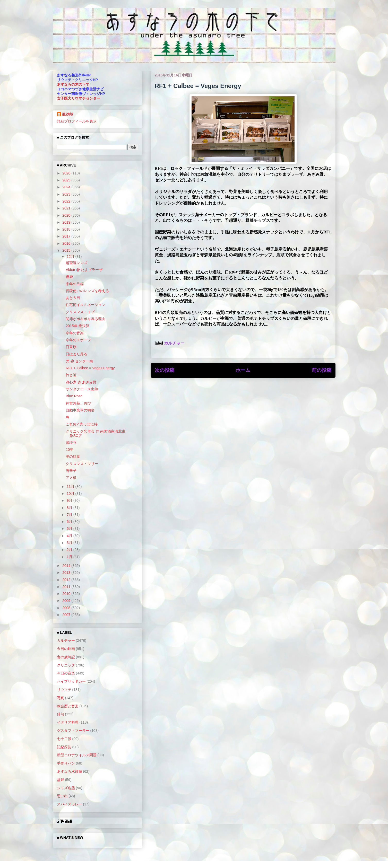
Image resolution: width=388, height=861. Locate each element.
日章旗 (71, 347)
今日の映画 (66, 649)
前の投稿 (321, 370)
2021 (66, 208)
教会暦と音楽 (68, 706)
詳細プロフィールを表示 (77, 121)
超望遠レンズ (76, 263)
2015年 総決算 (77, 326)
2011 (66, 587)
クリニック (66, 665)
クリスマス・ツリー (82, 464)
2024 (66, 187)
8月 (70, 508)
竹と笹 (71, 375)
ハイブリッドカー (71, 681)
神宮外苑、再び (78, 403)
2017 (66, 236)
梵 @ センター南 (79, 361)
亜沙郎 (67, 114)
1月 (70, 557)
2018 (66, 229)
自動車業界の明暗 (80, 410)
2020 (66, 215)
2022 (66, 201)
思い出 (62, 796)
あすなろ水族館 (69, 771)
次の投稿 (164, 370)
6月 (70, 522)
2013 (66, 572)
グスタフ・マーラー (73, 730)
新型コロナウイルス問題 (77, 755)
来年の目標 (75, 284)
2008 (66, 608)
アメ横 (71, 478)
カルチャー (174, 343)
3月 (70, 543)
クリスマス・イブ (80, 312)
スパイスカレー (69, 804)
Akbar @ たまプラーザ (84, 270)
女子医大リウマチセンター (78, 98)
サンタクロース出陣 (82, 389)
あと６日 (73, 298)
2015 (66, 250)
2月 (70, 550)
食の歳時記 (66, 657)
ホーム (243, 370)
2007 (66, 615)
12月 (71, 256)
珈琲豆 (71, 443)
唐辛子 (71, 471)
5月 (70, 528)
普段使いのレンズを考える (87, 291)
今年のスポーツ (78, 340)
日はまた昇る (76, 354)
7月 (70, 515)
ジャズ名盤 (66, 788)
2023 (66, 194)
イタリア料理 (68, 722)
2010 (66, 594)
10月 (71, 493)
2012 (66, 580)
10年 (69, 449)
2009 (66, 601)
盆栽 (60, 780)
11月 (71, 487)
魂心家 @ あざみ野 (81, 382)
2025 (66, 180)
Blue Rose (74, 396)
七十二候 (64, 739)
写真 (60, 698)
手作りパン (66, 763)
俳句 (60, 714)
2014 (66, 566)
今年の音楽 (75, 333)
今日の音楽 (66, 673)
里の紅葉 (73, 456)
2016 (66, 243)
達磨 (69, 277)
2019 (66, 222)
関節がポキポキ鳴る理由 (85, 319)
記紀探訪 (64, 747)
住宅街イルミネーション (85, 305)
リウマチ (64, 690)
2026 (66, 173)
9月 (70, 500)
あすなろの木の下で (73, 84)
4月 (70, 536)
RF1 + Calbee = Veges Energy (90, 368)
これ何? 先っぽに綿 (82, 424)
